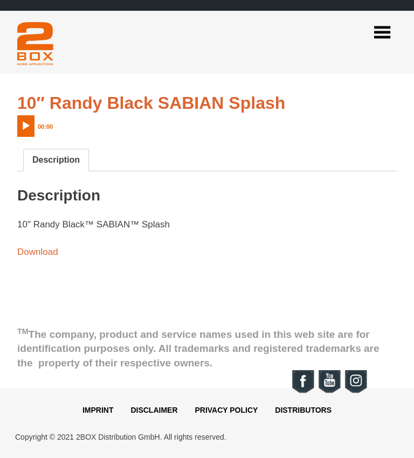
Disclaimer (153, 410)
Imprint (98, 410)
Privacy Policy (226, 410)
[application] (57, 123)
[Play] (25, 126)
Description (56, 159)
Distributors (303, 410)
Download (37, 252)
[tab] (56, 160)
